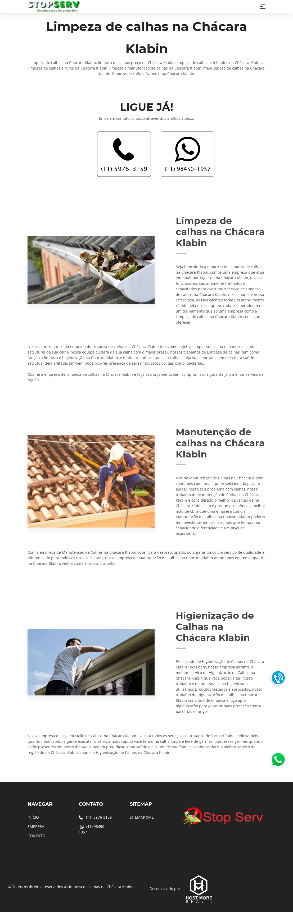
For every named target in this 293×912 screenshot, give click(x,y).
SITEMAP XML (142, 817)
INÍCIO (33, 817)
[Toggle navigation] (263, 6)
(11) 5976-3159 (99, 817)
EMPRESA (36, 826)
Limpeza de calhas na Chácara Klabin (100, 886)
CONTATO (36, 835)
